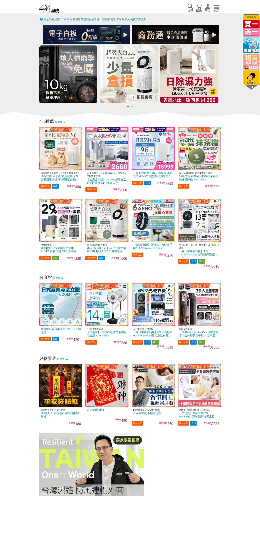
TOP (251, 87)
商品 (216, 10)
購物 (199, 10)
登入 (207, 10)
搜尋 (190, 10)
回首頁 (49, 9)
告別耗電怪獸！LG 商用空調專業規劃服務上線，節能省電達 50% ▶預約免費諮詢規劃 (95, 19)
